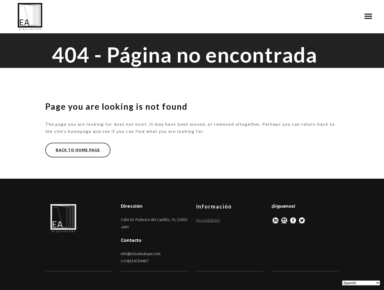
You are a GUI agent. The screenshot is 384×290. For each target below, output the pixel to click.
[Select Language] (361, 282)
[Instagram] (284, 221)
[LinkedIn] (275, 221)
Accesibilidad (208, 219)
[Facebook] (293, 221)
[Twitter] (302, 221)
